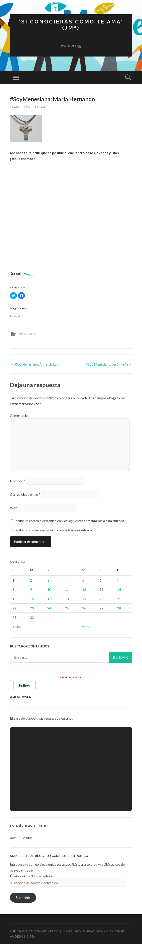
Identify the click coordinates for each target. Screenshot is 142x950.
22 (14, 608)
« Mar (16, 626)
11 (67, 589)
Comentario (20, 415)
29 (14, 617)
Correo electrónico (25, 494)
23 (32, 608)
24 (49, 608)
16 (32, 599)
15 (14, 599)
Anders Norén (23, 936)
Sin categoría (27, 333)
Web (13, 508)
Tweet (29, 274)
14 (119, 589)
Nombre (17, 481)
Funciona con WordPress (34, 931)
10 (49, 589)
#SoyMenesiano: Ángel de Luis (34, 364)
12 (84, 589)
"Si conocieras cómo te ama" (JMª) (70, 24)
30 (32, 617)
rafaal (40, 107)
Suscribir (23, 897)
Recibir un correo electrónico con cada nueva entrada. (53, 530)
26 (84, 608)
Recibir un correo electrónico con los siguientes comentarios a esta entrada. (69, 521)
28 (119, 608)
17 (49, 599)
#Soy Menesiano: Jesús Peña (109, 364)
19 (84, 599)
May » (86, 626)
